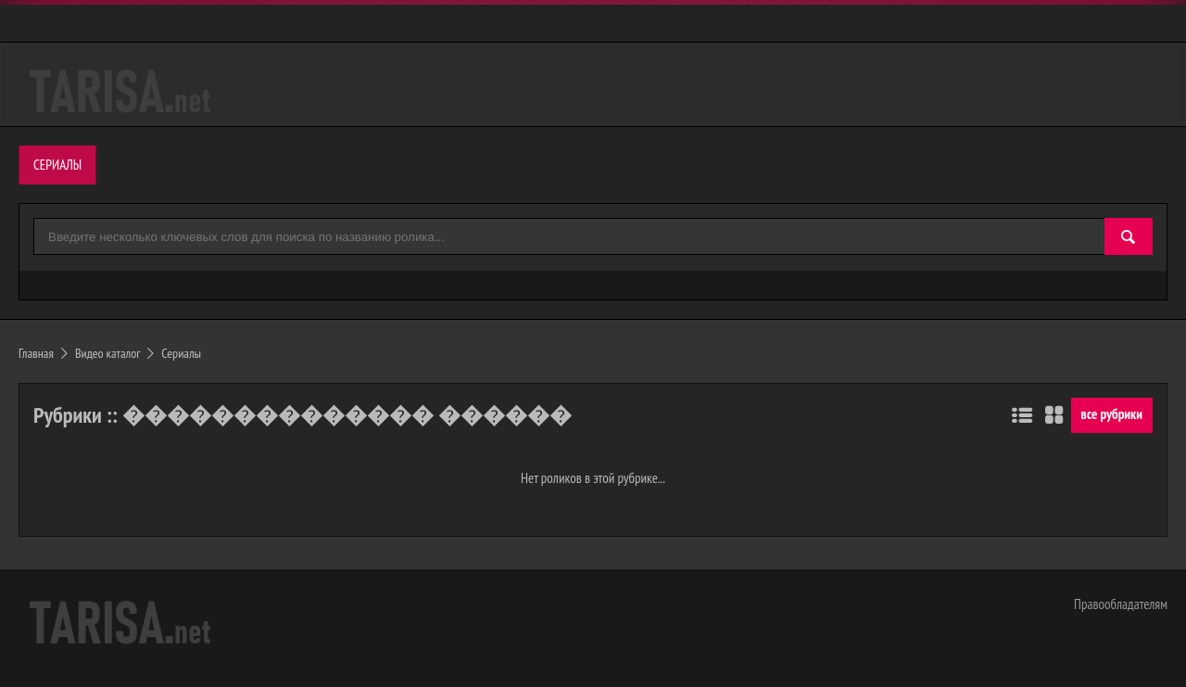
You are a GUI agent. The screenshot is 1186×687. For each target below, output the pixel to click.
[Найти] (1128, 237)
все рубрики (1111, 414)
